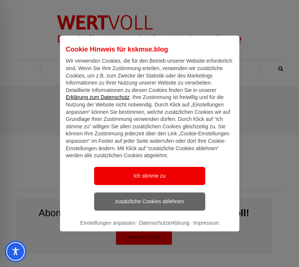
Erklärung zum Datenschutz (98, 104)
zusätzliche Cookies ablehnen (149, 208)
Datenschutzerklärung (164, 230)
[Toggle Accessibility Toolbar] (13, 251)
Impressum (206, 230)
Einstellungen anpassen (108, 230)
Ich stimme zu (149, 182)
